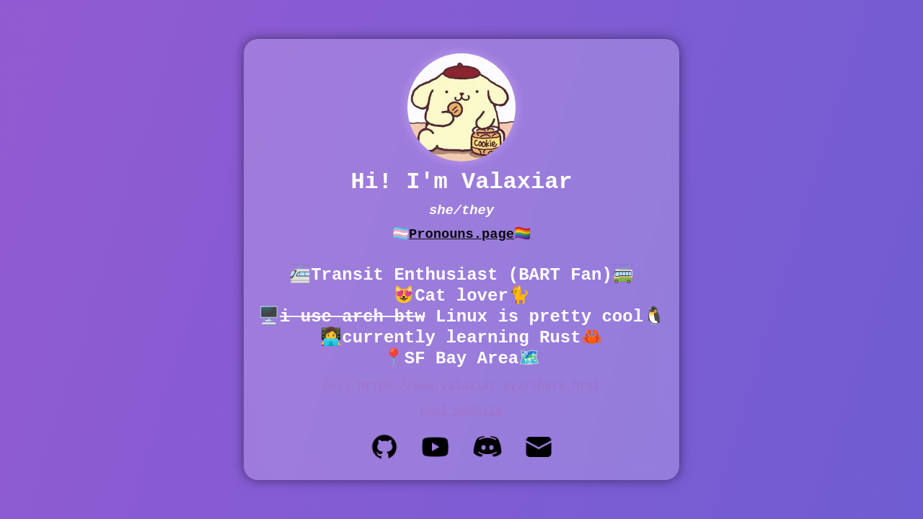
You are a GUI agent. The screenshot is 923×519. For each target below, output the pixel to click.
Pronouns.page (461, 234)
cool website (461, 410)
